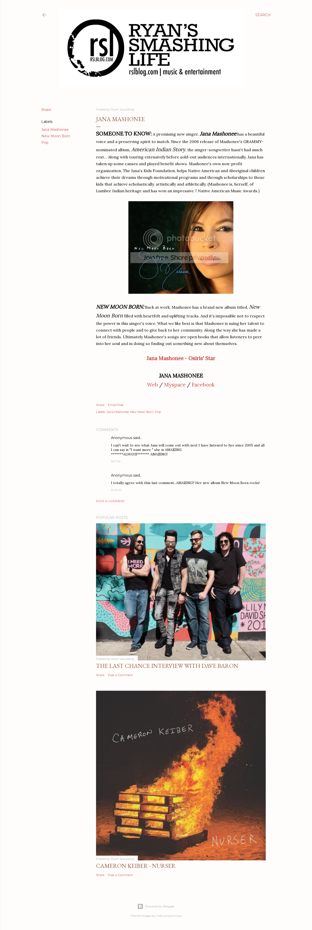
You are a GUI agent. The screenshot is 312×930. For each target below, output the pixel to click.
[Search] (263, 15)
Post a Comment (110, 501)
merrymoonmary (169, 916)
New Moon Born (55, 136)
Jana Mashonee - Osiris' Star (181, 358)
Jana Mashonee (55, 129)
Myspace (175, 384)
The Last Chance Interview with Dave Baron (167, 666)
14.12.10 (116, 490)
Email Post (116, 405)
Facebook (203, 384)
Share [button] (46, 109)
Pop (45, 142)
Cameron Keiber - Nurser (136, 866)
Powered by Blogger (156, 906)
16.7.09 (116, 461)
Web (152, 384)
